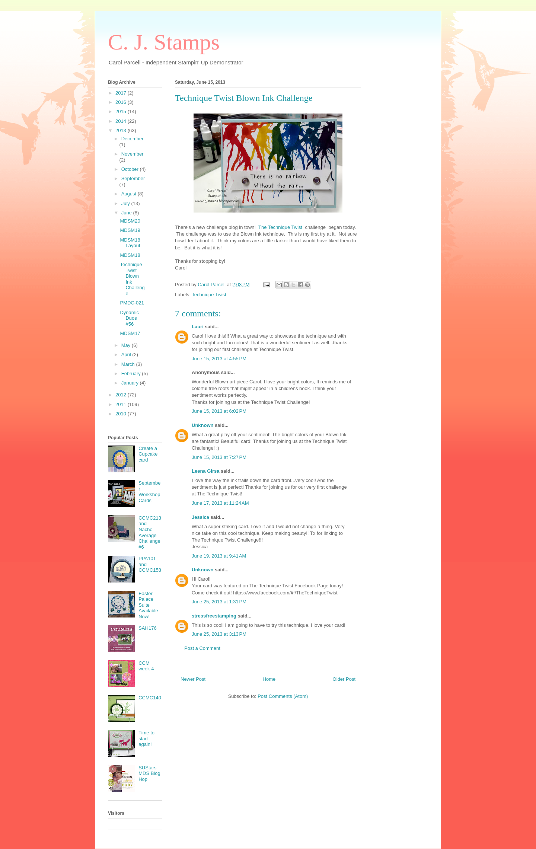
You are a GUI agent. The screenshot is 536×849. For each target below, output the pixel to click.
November (132, 154)
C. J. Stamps (164, 42)
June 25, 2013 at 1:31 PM (219, 601)
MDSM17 (130, 333)
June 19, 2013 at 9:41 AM (219, 556)
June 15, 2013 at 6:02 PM (219, 411)
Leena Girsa (205, 471)
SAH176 (147, 628)
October (130, 169)
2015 (121, 111)
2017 (121, 93)
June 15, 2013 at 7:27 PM (219, 457)
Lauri (198, 326)
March (128, 364)
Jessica (200, 517)
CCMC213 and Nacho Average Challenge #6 (149, 532)
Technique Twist (209, 294)
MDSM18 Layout (130, 243)
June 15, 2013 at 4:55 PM (219, 358)
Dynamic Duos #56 (129, 318)
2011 (121, 404)
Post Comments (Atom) (283, 696)
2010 (121, 413)
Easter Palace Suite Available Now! (148, 605)
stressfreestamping (214, 616)
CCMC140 (149, 697)
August (129, 194)
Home (269, 679)
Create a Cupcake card (147, 454)
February (131, 373)
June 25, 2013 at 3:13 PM (219, 634)
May (126, 345)
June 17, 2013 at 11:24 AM (220, 503)
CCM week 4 (146, 666)
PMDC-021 (132, 303)
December (132, 138)
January (130, 383)
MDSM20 (130, 221)
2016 (121, 102)
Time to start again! (146, 738)
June (127, 213)
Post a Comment (202, 648)
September (133, 178)
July (126, 203)
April (127, 354)
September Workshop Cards (149, 491)
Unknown (203, 425)
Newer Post (193, 679)
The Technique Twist (280, 227)
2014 (121, 121)
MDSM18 (130, 255)
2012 (121, 395)
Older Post (344, 679)
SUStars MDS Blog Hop (149, 773)
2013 (121, 130)
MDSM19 (130, 230)
